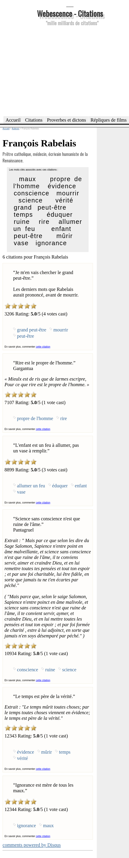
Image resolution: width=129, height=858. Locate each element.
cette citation (43, 346)
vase (21, 243)
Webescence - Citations (70, 13)
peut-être (28, 235)
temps (23, 214)
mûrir (64, 235)
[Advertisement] (40, 70)
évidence (62, 186)
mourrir (67, 193)
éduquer (60, 214)
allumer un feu (31, 485)
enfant (61, 228)
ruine (22, 221)
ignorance (51, 243)
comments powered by (32, 845)
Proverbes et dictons (66, 120)
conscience (31, 193)
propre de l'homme (35, 418)
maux (27, 179)
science (30, 200)
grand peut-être (40, 207)
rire (44, 221)
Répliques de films (109, 120)
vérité (64, 200)
